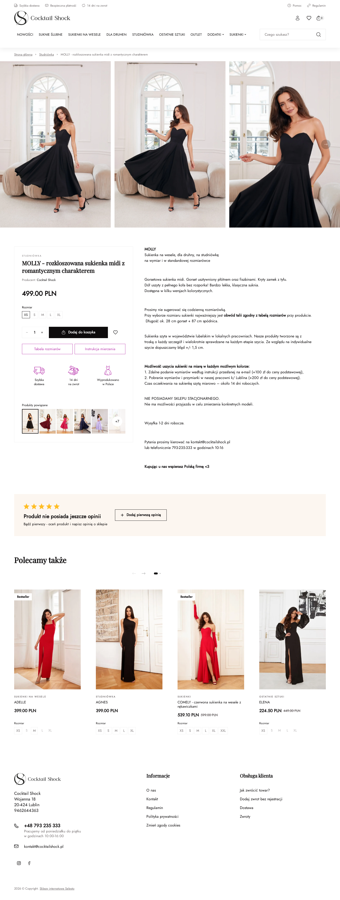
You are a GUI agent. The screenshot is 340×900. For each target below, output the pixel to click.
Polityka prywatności (162, 816)
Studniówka (46, 54)
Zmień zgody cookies (163, 825)
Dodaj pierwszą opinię (141, 514)
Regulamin (316, 5)
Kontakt (152, 799)
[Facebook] (29, 863)
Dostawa (246, 807)
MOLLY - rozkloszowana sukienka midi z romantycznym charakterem (104, 54)
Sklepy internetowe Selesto (57, 889)
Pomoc (295, 5)
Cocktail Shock (46, 280)
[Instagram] (19, 863)
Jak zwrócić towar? (255, 790)
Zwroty (245, 816)
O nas (151, 790)
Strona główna (23, 54)
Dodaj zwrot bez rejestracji (261, 799)
